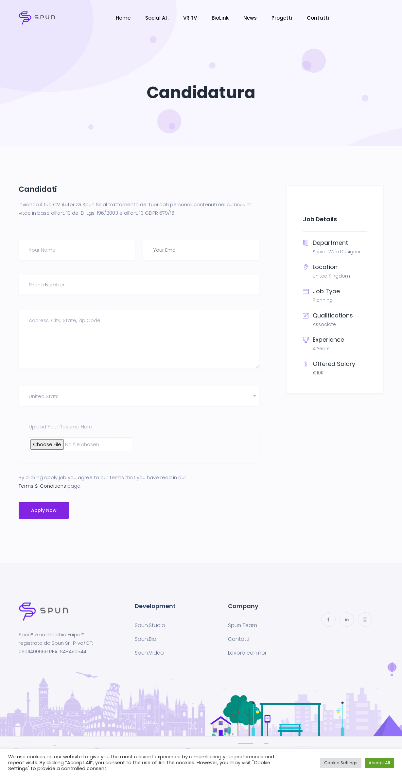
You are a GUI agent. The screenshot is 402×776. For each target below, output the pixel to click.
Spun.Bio (145, 639)
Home (123, 17)
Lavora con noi (247, 653)
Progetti (281, 17)
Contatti (318, 17)
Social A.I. (156, 17)
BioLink (220, 17)
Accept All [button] (379, 763)
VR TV (190, 17)
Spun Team (242, 625)
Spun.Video (149, 653)
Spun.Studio (150, 625)
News (250, 17)
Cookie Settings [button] (341, 763)
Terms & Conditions (42, 485)
